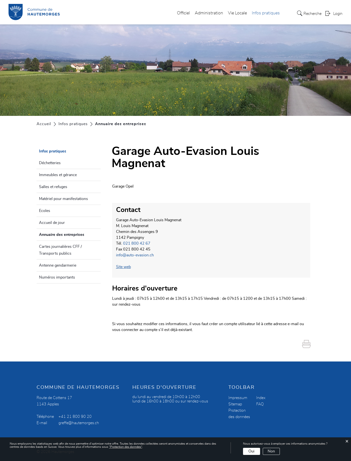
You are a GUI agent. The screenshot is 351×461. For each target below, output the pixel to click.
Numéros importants (57, 277)
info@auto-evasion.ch (135, 255)
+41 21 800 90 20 (75, 417)
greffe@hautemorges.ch (78, 423)
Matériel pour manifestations (63, 199)
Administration (209, 13)
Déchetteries (50, 163)
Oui (251, 451)
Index (260, 398)
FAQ (260, 404)
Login (337, 14)
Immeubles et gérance (58, 175)
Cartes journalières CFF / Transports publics (60, 250)
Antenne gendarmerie (57, 265)
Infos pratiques (266, 13)
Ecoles (44, 211)
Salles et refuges (53, 187)
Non (271, 451)
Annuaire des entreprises (70, 234)
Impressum (237, 398)
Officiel (183, 13)
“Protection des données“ (125, 446)
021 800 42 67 (136, 243)
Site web (126, 267)
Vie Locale (237, 13)
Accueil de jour (52, 223)
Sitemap (235, 404)
